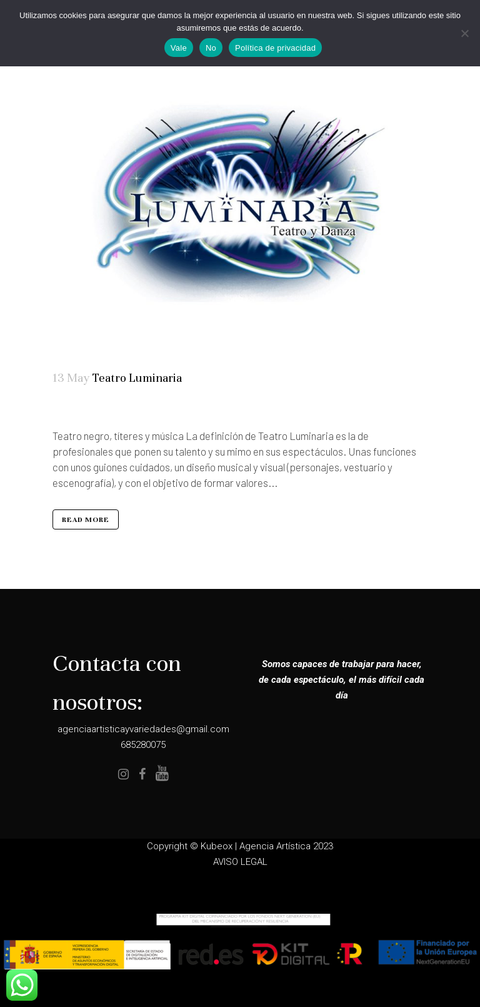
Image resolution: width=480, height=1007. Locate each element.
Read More (85, 519)
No (211, 48)
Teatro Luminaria (137, 378)
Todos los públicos (123, 408)
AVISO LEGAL (240, 861)
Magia (102, 408)
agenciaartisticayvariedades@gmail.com (143, 729)
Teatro (109, 408)
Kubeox (216, 846)
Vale (179, 48)
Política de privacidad (275, 48)
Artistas (76, 408)
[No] (464, 33)
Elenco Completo (89, 408)
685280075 (143, 744)
